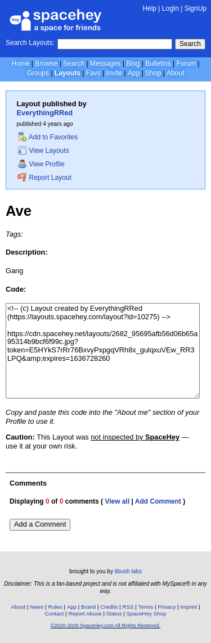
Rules (55, 607)
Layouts (67, 73)
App (134, 73)
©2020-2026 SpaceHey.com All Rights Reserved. (105, 625)
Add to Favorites (47, 137)
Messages (105, 63)
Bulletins (157, 63)
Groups (38, 73)
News (37, 607)
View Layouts (43, 151)
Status (114, 613)
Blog (133, 63)
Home (20, 63)
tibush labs (128, 571)
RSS (127, 607)
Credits (109, 607)
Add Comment (158, 501)
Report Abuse (84, 613)
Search (190, 44)
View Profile (41, 164)
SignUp (195, 8)
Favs (93, 73)
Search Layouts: (30, 43)
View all (117, 501)
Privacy (167, 607)
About (175, 73)
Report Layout (44, 178)
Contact (54, 613)
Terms (146, 607)
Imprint (188, 607)
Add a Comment (40, 524)
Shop (153, 73)
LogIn (170, 8)
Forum (186, 63)
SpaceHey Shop (147, 613)
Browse (46, 63)
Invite (114, 73)
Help (149, 8)
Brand (88, 607)
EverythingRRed (45, 112)
